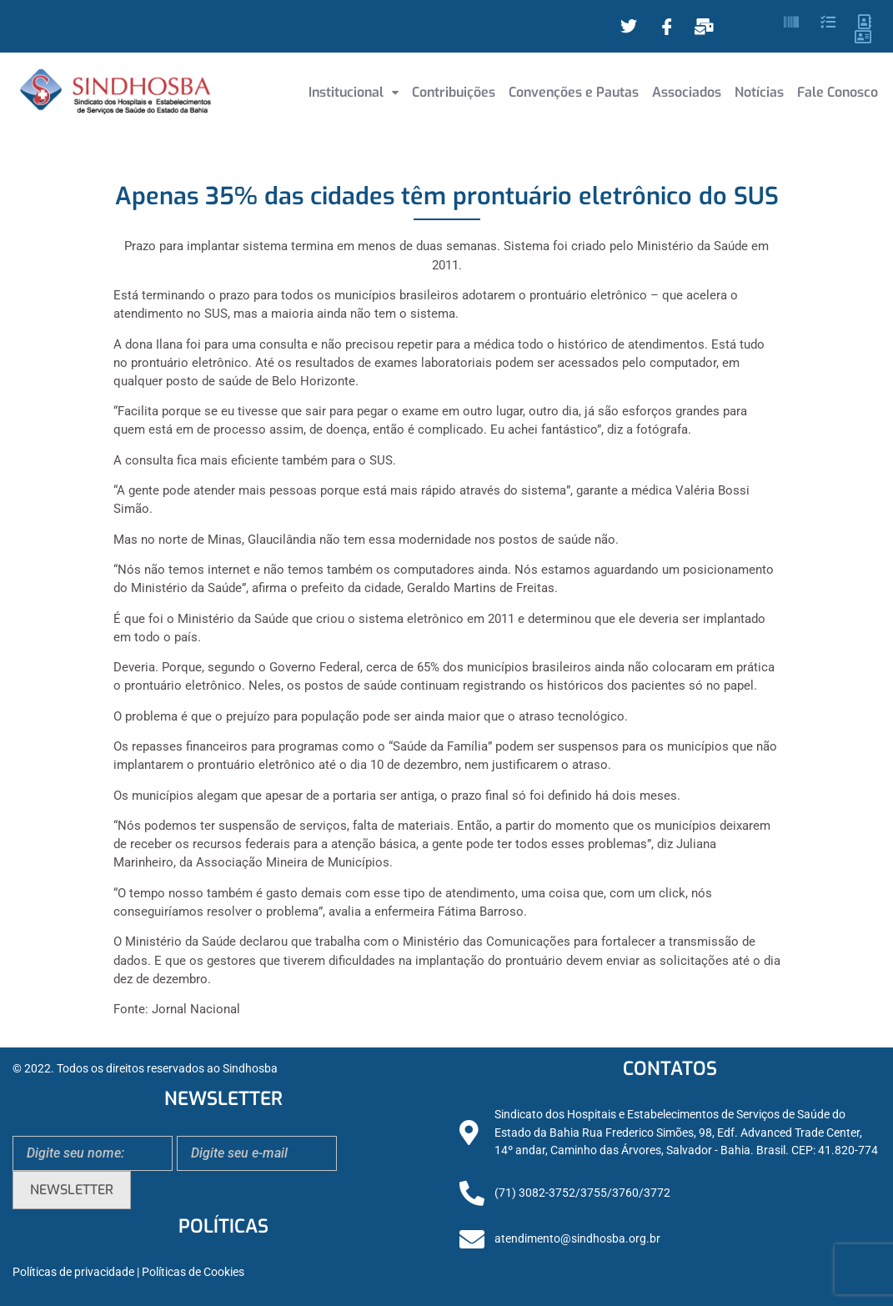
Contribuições (453, 92)
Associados (686, 92)
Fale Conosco (837, 92)
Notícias (759, 92)
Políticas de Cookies (193, 1272)
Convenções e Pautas (574, 92)
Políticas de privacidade (73, 1272)
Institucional (354, 92)
